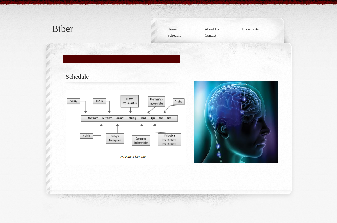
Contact (210, 35)
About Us (212, 29)
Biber (62, 28)
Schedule (174, 35)
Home (172, 29)
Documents (250, 29)
